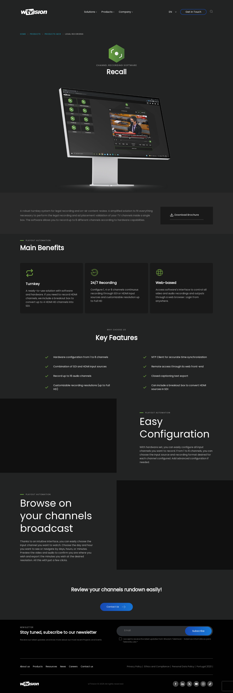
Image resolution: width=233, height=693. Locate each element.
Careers (73, 666)
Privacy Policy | (135, 666)
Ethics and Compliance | (157, 666)
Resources (51, 666)
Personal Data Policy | (183, 666)
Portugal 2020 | (205, 666)
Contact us (87, 666)
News (63, 666)
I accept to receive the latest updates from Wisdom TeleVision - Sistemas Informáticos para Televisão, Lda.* (167, 640)
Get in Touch (193, 12)
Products (38, 666)
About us (25, 666)
